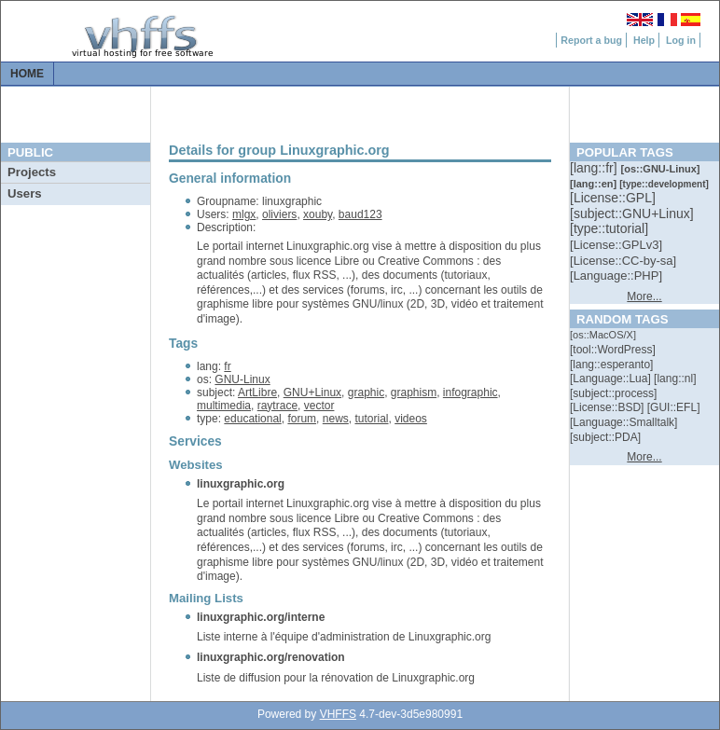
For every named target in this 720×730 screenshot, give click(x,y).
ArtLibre (257, 392)
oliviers (279, 214)
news (336, 418)
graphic (366, 392)
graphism (413, 392)
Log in (681, 40)
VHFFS (338, 714)
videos (411, 418)
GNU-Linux (242, 379)
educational (252, 418)
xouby (317, 214)
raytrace (277, 405)
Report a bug (591, 40)
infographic (470, 392)
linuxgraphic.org (240, 483)
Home (27, 73)
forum (301, 418)
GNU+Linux (312, 392)
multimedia (224, 405)
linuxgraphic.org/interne (261, 617)
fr (227, 366)
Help (644, 40)
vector (319, 405)
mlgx (244, 214)
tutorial (371, 418)
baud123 (360, 214)
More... (644, 296)
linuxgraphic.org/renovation (271, 657)
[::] (595, 167)
